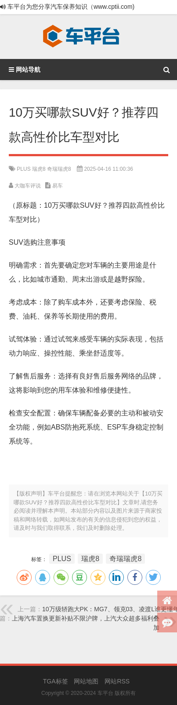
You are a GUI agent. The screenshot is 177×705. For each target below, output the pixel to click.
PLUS (23, 169)
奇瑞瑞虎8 (59, 169)
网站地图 (86, 681)
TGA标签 (55, 681)
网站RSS (117, 681)
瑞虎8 (39, 169)
